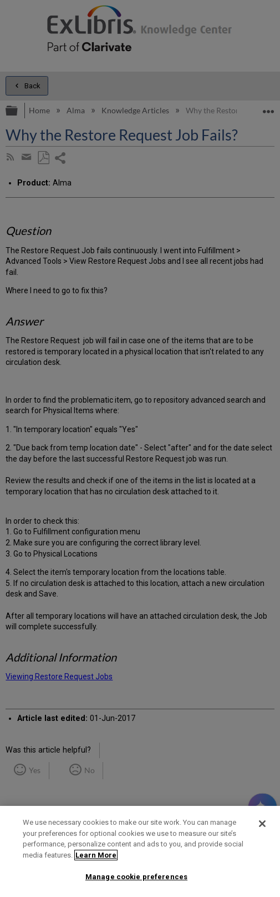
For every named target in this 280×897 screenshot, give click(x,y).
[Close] (262, 823)
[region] (140, 851)
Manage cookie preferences (136, 877)
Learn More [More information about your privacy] (95, 855)
